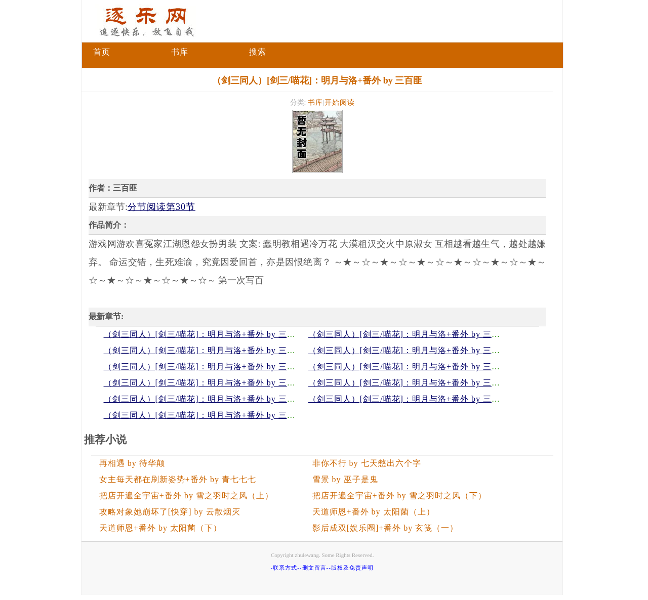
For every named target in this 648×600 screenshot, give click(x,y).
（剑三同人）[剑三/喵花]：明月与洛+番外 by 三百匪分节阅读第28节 (234, 350)
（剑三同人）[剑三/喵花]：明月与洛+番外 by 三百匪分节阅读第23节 (439, 382)
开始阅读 (340, 102)
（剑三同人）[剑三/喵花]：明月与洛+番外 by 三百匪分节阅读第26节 (234, 366)
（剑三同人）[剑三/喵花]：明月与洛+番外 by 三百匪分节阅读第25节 (439, 366)
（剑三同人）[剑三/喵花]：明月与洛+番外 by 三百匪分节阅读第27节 (439, 350)
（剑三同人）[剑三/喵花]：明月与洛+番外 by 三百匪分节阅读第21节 (439, 399)
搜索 (257, 52)
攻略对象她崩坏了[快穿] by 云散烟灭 (169, 511)
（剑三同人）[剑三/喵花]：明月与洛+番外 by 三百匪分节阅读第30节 (234, 334)
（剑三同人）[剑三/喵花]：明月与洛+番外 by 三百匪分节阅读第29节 (439, 334)
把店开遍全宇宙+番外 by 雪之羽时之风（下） (399, 495)
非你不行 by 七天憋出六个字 (366, 463)
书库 (179, 52)
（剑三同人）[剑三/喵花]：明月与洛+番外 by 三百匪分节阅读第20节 (234, 415)
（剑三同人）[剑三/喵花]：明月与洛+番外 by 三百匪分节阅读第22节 (234, 399)
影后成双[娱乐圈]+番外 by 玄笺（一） (385, 528)
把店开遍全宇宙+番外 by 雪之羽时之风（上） (186, 495)
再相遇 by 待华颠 (132, 463)
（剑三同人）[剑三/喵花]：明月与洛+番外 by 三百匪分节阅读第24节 (234, 382)
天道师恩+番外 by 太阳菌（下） (160, 528)
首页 (101, 52)
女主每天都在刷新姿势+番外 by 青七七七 (177, 479)
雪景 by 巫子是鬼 (345, 479)
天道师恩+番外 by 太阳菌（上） (373, 511)
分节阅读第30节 (161, 207)
